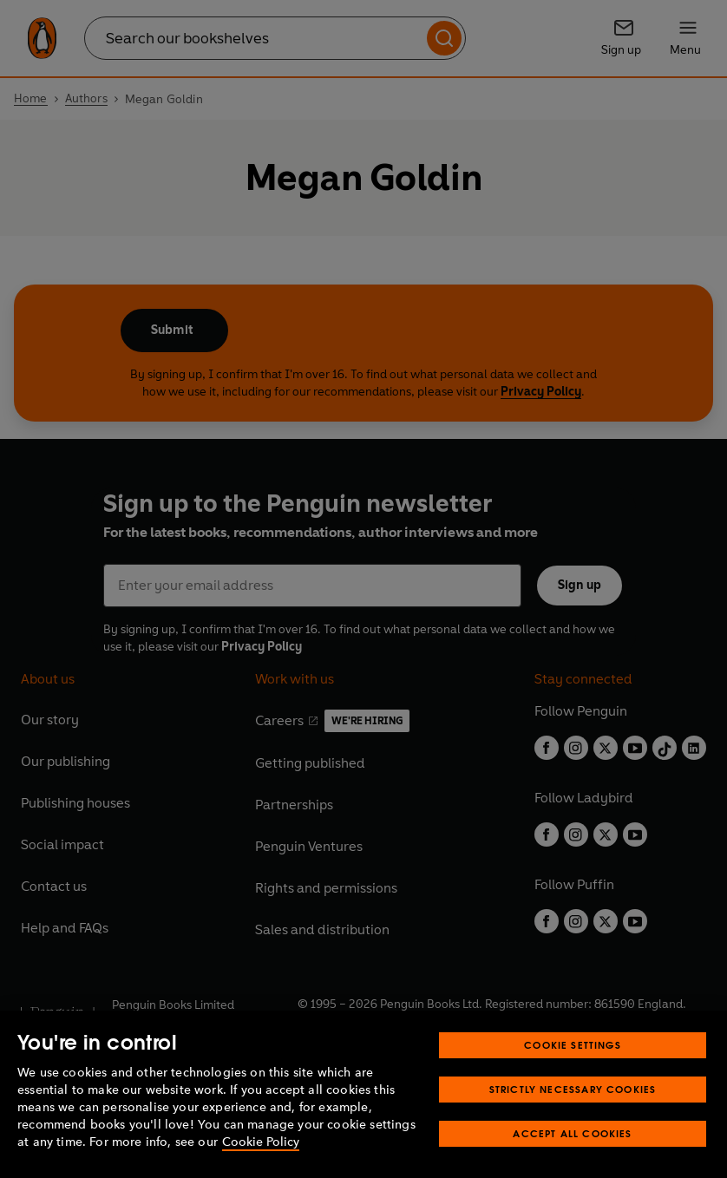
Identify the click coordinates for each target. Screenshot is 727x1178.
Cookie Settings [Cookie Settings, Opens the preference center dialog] (572, 1044)
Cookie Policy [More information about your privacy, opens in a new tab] (260, 1142)
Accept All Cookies (572, 1133)
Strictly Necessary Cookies (573, 1089)
